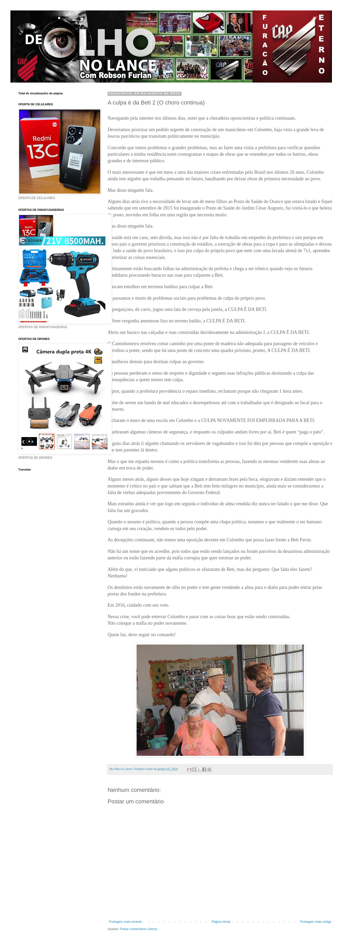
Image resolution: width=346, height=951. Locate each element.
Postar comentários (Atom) (138, 929)
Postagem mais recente (125, 922)
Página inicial (221, 922)
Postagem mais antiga (315, 922)
